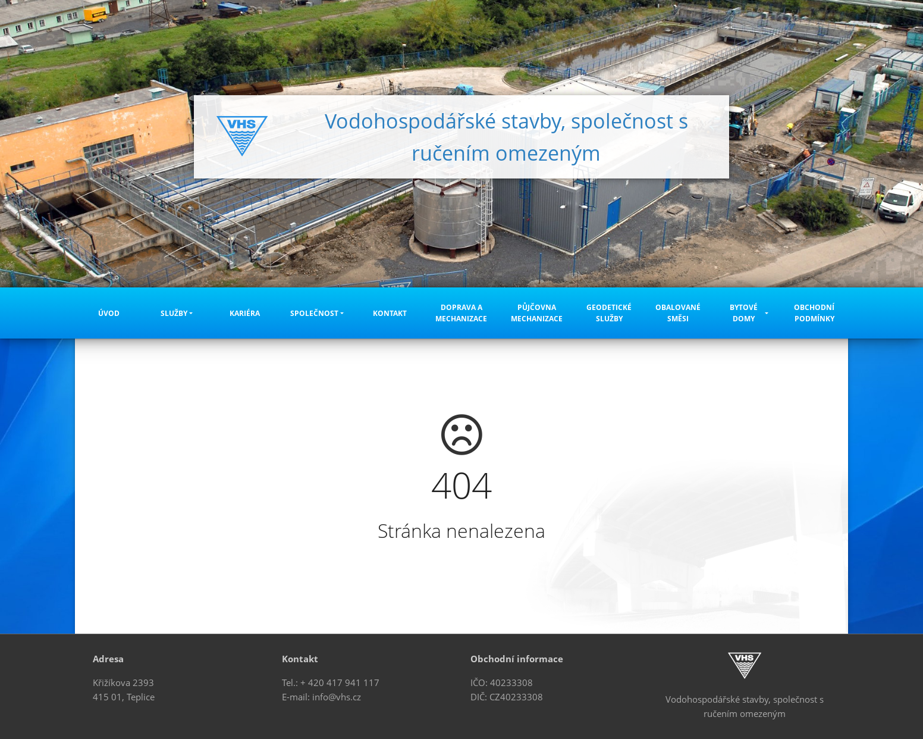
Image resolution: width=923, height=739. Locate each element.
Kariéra (245, 313)
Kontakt (390, 313)
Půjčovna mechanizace (537, 313)
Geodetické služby (609, 313)
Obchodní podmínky (814, 313)
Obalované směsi (678, 313)
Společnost (314, 313)
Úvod (109, 313)
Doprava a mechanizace (461, 313)
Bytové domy (744, 313)
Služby (174, 313)
